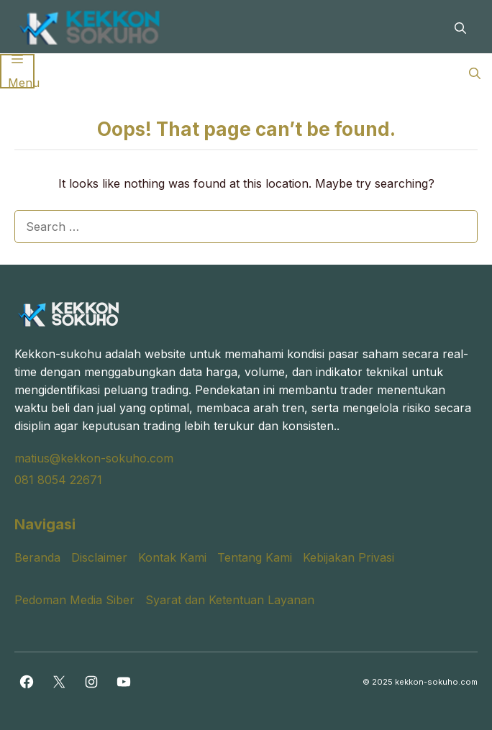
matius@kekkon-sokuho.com (93, 458)
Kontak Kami (172, 557)
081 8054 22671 (58, 480)
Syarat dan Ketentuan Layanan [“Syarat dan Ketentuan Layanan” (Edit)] (229, 600)
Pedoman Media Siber (74, 600)
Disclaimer (99, 557)
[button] (460, 26)
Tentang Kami (254, 557)
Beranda (37, 557)
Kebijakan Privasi (348, 557)
